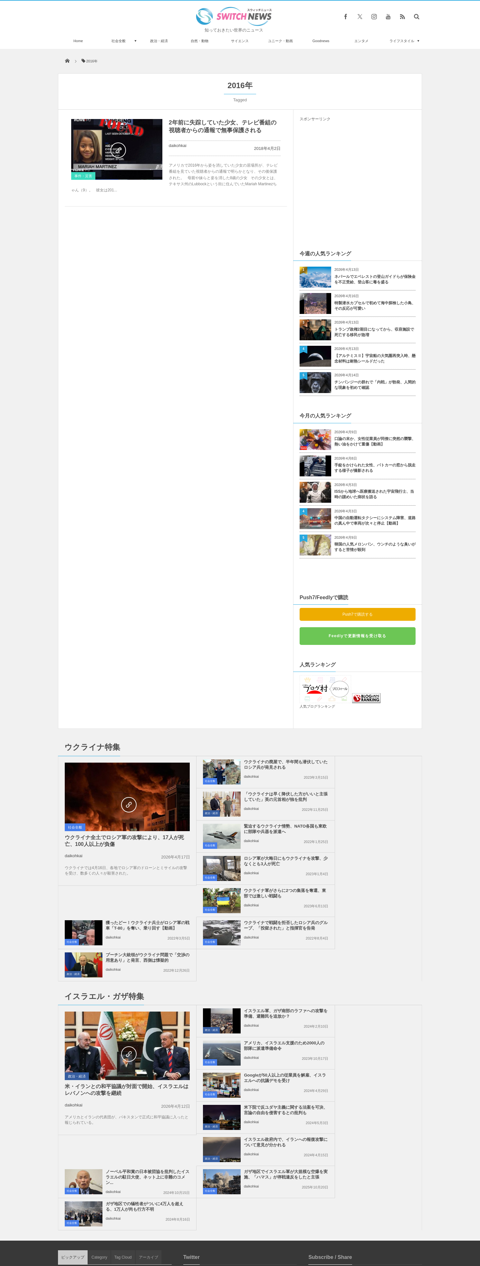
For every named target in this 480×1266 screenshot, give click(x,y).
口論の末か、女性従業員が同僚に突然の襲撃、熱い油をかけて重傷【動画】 (375, 441)
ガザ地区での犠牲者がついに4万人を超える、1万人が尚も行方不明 (371, 1016)
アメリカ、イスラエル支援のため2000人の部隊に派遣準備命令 (372, 917)
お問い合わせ (254, 1237)
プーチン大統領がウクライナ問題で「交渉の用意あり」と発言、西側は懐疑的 (372, 864)
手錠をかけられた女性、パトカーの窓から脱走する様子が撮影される (375, 468)
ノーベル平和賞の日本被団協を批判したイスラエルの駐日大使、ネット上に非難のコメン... (372, 984)
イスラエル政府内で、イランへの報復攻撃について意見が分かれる (254, 981)
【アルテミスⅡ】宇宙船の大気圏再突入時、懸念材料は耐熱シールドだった (375, 358)
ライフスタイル (401, 41)
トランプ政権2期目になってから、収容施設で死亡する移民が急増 (374, 332)
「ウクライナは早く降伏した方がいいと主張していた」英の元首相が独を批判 (372, 767)
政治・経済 (159, 41)
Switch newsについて (136, 1237)
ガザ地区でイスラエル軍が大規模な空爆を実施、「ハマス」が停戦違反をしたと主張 (254, 1016)
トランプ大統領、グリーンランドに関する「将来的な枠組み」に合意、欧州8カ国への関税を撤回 (130, 1195)
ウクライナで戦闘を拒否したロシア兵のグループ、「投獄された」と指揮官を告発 (254, 864)
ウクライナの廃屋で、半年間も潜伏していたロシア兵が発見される (254, 764)
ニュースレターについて (296, 1237)
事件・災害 (83, 176)
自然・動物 (199, 41)
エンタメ (361, 41)
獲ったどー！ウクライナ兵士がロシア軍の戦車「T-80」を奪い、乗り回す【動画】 (372, 831)
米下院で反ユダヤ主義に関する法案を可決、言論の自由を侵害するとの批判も (372, 952)
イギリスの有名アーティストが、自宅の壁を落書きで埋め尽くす (131, 1166)
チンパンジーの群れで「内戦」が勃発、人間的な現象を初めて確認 (375, 385)
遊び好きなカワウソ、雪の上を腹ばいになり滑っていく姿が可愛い (131, 1113)
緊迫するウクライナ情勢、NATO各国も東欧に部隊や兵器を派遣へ (254, 797)
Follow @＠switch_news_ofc (240, 1089)
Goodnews (321, 41)
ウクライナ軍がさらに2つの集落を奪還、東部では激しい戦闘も (253, 829)
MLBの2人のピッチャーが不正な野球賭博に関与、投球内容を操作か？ (131, 1140)
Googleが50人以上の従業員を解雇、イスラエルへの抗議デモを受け (254, 952)
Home (78, 41)
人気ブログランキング (317, 706)
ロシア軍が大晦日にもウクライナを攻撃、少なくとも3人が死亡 (372, 797)
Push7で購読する (357, 614)
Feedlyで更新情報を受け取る (357, 636)
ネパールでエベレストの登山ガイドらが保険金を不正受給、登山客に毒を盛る (375, 279)
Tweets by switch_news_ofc (240, 1078)
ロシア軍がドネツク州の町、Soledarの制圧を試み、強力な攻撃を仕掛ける (131, 1087)
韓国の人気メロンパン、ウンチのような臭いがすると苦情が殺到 (375, 547)
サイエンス (240, 41)
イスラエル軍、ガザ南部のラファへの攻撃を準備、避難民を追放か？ (254, 920)
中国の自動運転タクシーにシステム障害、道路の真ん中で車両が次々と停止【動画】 (375, 521)
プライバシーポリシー (213, 1237)
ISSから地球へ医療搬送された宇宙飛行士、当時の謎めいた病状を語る (374, 494)
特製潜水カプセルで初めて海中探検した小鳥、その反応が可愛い (375, 306)
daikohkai (178, 145)
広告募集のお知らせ (345, 1237)
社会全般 (118, 41)
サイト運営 (174, 1237)
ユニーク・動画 (280, 41)
